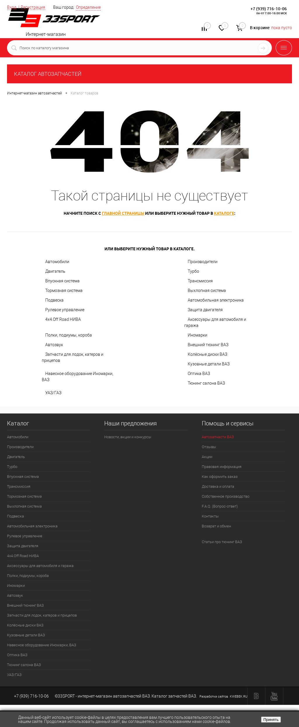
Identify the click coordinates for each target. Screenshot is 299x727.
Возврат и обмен (216, 526)
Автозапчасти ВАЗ (218, 437)
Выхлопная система (207, 290)
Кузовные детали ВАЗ (209, 364)
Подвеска (54, 300)
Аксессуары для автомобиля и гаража (215, 322)
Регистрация (33, 7)
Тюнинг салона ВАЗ (206, 383)
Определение (88, 7)
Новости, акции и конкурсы (127, 437)
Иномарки (197, 335)
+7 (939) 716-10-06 (269, 8)
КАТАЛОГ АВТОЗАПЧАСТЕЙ (47, 74)
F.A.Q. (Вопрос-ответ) (220, 506)
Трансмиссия (200, 281)
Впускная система (62, 281)
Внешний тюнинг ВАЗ (208, 344)
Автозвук (54, 344)
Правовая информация (221, 466)
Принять (271, 719)
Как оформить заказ (220, 476)
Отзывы (209, 447)
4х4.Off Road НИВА (63, 319)
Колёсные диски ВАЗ (207, 354)
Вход (11, 7)
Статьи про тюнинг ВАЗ (222, 542)
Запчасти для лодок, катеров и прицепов (72, 357)
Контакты (210, 516)
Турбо (193, 271)
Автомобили (57, 261)
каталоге (224, 213)
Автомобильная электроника (216, 300)
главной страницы (123, 213)
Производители (203, 261)
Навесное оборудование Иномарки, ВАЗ (77, 376)
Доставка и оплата (218, 486)
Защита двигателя (205, 309)
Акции (207, 457)
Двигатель (55, 271)
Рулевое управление (64, 309)
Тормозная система (64, 290)
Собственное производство (225, 496)
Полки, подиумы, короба (68, 335)
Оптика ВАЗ (199, 373)
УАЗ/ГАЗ (53, 392)
